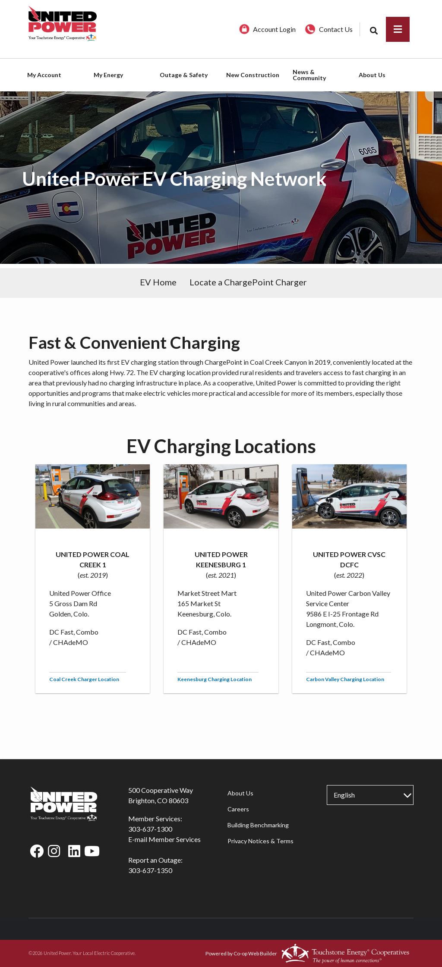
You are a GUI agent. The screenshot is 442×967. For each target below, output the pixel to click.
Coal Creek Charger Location (84, 679)
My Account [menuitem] (44, 74)
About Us (240, 793)
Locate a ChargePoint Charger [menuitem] (248, 282)
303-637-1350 (150, 870)
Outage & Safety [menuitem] (184, 74)
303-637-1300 (150, 829)
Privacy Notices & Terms (260, 841)
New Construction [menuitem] (252, 74)
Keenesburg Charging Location (214, 679)
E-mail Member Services (164, 839)
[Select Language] (370, 795)
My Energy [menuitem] (108, 74)
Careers (238, 809)
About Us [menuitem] (372, 74)
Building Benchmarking (258, 825)
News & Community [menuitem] (309, 74)
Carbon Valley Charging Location (345, 679)
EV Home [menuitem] (158, 282)
